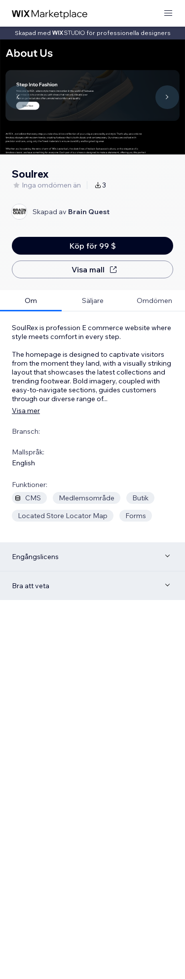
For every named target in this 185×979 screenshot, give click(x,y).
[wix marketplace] (50, 13)
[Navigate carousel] (18, 97)
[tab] (31, 300)
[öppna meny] (168, 13)
